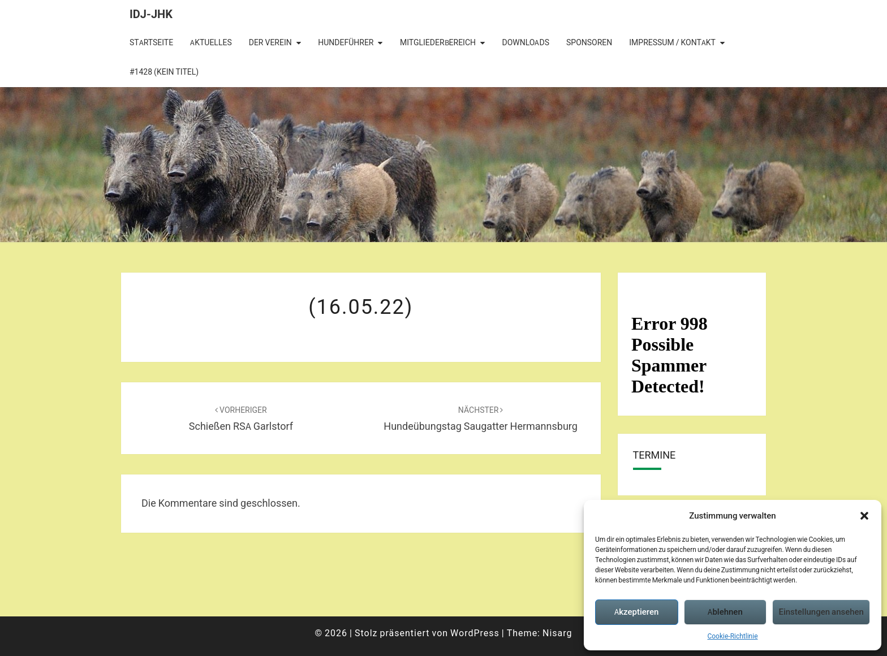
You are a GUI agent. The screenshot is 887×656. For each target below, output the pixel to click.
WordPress (475, 632)
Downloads (525, 42)
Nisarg (557, 632)
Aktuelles (211, 42)
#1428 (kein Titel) (164, 72)
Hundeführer (345, 42)
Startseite (151, 42)
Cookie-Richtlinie (732, 636)
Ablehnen (725, 611)
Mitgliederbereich (438, 42)
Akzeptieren (636, 611)
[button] (864, 515)
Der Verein (270, 42)
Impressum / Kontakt (672, 42)
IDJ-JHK (151, 14)
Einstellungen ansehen (821, 611)
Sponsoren (589, 42)
